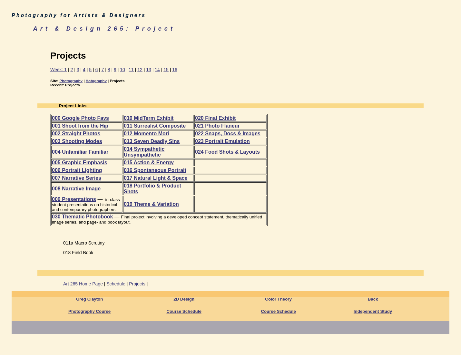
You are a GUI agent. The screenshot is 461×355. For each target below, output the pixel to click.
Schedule (115, 283)
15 (166, 69)
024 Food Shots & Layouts (227, 152)
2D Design (183, 299)
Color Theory (278, 299)
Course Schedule (183, 311)
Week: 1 (58, 69)
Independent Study (373, 311)
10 (122, 69)
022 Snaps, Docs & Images (227, 133)
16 (174, 69)
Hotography (96, 81)
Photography (71, 81)
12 (139, 69)
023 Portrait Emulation (222, 141)
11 (131, 69)
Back (373, 299)
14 (157, 69)
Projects (137, 283)
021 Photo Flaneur (217, 126)
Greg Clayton (89, 299)
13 (148, 69)
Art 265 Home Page (83, 283)
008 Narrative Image (76, 188)
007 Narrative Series (76, 178)
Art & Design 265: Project (104, 28)
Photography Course (89, 311)
